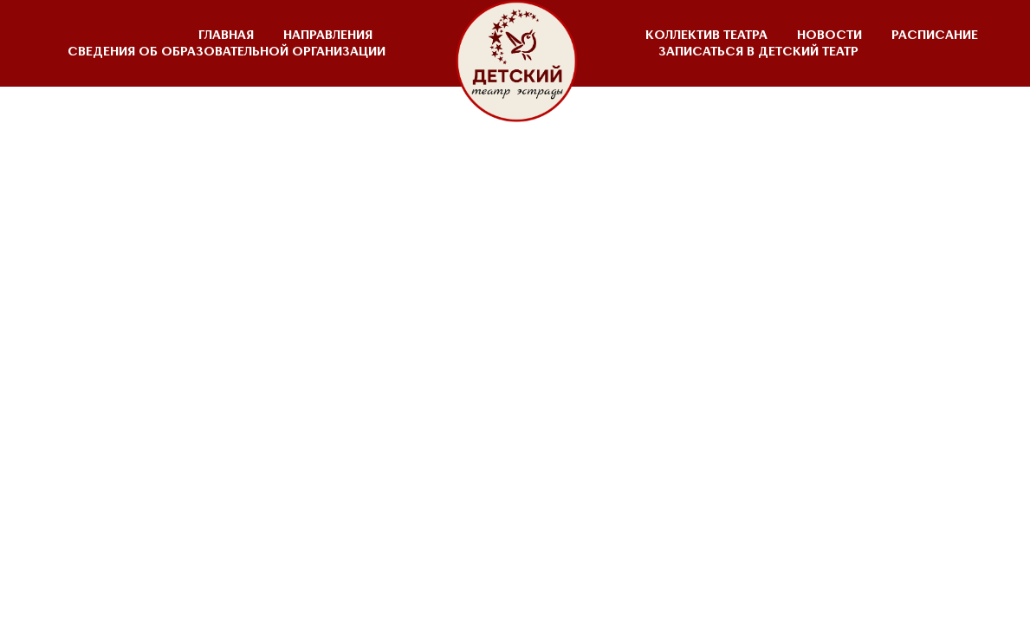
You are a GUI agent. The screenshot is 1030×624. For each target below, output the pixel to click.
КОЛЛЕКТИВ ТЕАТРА (706, 35)
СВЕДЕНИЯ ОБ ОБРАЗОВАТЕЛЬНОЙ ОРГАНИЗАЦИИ (226, 51)
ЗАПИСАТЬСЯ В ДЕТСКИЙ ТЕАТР (758, 51)
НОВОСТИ (829, 35)
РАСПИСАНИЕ (934, 35)
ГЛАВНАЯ (226, 35)
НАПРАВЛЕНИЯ (327, 35)
